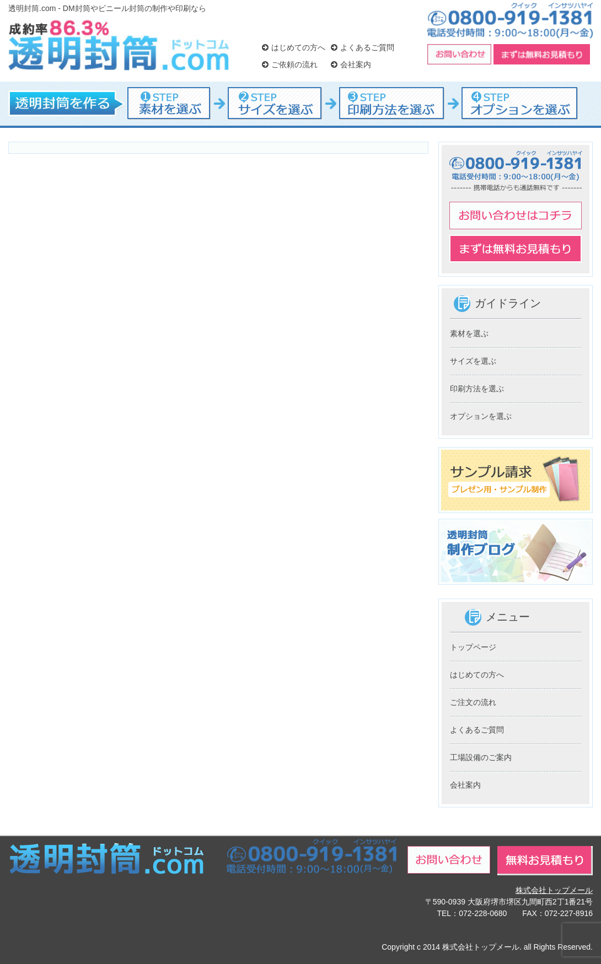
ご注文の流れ (473, 702)
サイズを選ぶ (473, 361)
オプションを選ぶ (481, 416)
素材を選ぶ (469, 333)
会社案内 (351, 64)
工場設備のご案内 (481, 757)
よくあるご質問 (362, 47)
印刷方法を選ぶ (477, 388)
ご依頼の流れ (290, 64)
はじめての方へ (293, 47)
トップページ (473, 647)
